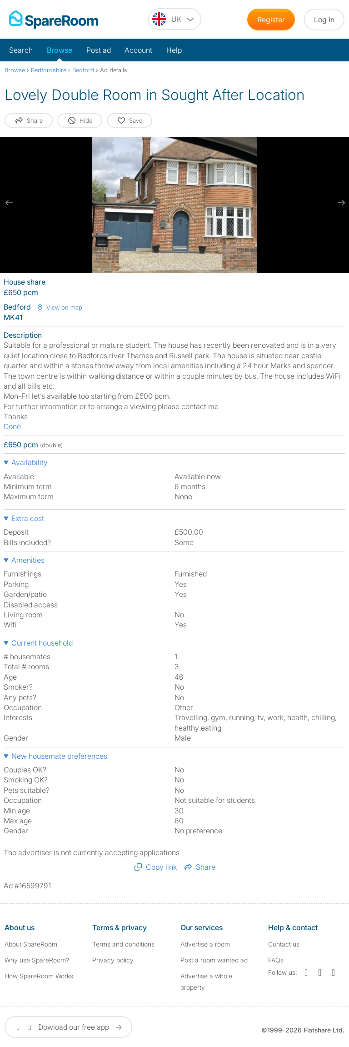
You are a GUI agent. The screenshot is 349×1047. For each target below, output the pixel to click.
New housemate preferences (59, 756)
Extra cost (27, 518)
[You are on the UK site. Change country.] (174, 19)
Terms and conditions (123, 944)
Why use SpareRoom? (37, 960)
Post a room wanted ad (214, 960)
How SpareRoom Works (39, 976)
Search (21, 50)
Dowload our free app (68, 1027)
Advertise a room (205, 944)
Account (138, 50)
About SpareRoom (31, 944)
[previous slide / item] (9, 202)
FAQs (276, 960)
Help (174, 50)
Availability (29, 462)
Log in (324, 19)
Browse (59, 50)
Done (12, 426)
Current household (42, 642)
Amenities (28, 560)
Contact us (283, 944)
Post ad (98, 50)
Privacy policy (113, 960)
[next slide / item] (340, 202)
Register (271, 19)
